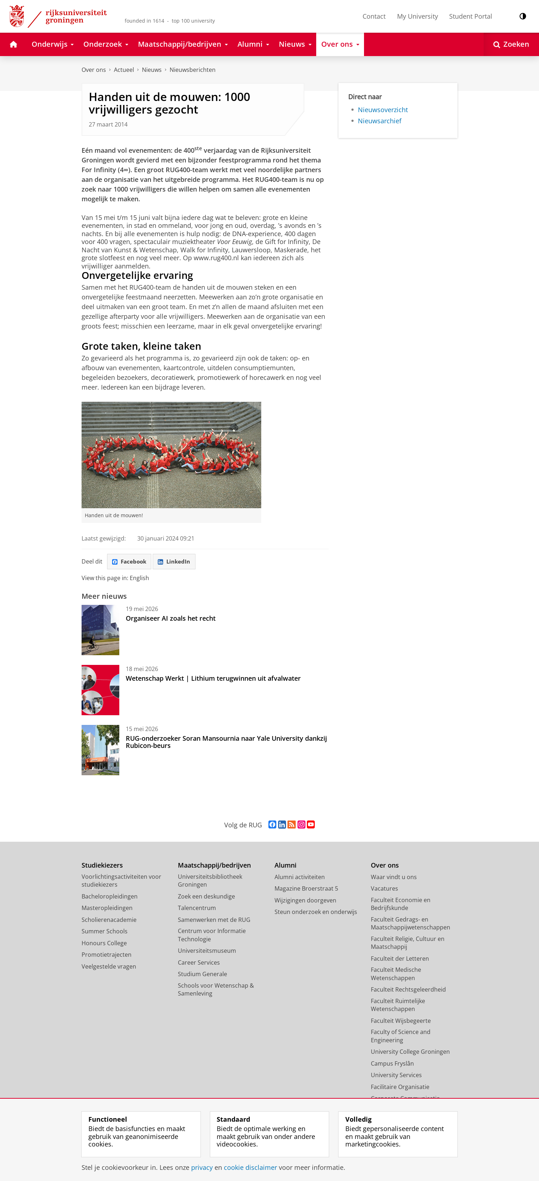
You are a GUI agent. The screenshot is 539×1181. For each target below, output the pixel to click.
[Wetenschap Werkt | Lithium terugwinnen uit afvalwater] (100, 690)
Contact (374, 16)
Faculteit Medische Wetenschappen (396, 974)
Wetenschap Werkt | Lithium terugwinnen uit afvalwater (213, 678)
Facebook (130, 562)
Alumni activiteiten (300, 877)
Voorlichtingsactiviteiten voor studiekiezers (121, 881)
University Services (396, 1076)
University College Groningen (410, 1052)
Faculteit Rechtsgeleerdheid (408, 990)
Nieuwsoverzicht (383, 109)
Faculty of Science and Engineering (400, 1037)
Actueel (124, 70)
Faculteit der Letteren (400, 959)
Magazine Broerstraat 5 (306, 889)
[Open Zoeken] (511, 44)
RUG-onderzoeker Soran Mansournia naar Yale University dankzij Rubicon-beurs (226, 742)
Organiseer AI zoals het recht (171, 618)
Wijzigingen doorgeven (305, 901)
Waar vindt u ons (394, 877)
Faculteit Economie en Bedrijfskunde (400, 904)
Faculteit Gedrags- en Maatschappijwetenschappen (410, 924)
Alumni (285, 866)
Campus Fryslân (392, 1064)
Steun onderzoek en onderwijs (316, 912)
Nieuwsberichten (193, 70)
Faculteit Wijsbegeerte (401, 1021)
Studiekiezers (102, 866)
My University (417, 16)
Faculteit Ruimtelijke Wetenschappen (398, 1005)
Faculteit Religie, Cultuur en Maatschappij (407, 943)
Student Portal (470, 16)
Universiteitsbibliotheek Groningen (210, 881)
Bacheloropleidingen (110, 897)
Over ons (94, 70)
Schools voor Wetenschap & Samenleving (216, 990)
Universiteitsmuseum (207, 951)
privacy (202, 1167)
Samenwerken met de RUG (214, 920)
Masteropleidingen (107, 909)
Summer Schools (105, 932)
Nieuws (152, 70)
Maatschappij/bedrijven (214, 866)
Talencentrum (197, 909)
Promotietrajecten (107, 955)
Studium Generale (202, 975)
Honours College (104, 943)
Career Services (199, 963)
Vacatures (384, 889)
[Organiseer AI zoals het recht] (100, 630)
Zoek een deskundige (206, 897)
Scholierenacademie (109, 920)
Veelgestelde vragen (109, 967)
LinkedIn (177, 562)
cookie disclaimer (250, 1167)
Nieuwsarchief (379, 120)
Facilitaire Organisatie (400, 1087)
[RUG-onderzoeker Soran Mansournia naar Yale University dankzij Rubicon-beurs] (100, 750)
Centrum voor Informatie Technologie (212, 936)
